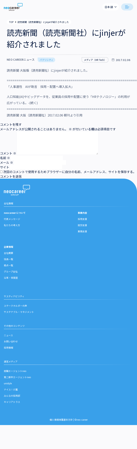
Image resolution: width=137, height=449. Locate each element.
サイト (4, 167)
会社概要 (8, 254)
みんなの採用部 (12, 397)
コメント (8, 153)
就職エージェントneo (15, 372)
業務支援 (82, 232)
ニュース (8, 336)
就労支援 (82, 226)
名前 (5, 157)
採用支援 (82, 220)
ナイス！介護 (11, 391)
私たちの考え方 (12, 226)
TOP (11, 22)
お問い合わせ (11, 343)
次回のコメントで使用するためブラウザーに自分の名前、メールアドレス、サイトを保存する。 (69, 171)
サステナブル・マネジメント (19, 313)
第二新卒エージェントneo (17, 378)
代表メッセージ (12, 220)
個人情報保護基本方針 (61, 421)
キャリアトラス (12, 403)
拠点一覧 (8, 266)
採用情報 (8, 349)
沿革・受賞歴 (11, 279)
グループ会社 (11, 273)
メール (6, 162)
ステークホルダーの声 (15, 307)
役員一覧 (8, 260)
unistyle (8, 384)
